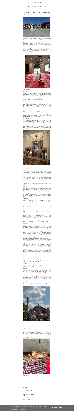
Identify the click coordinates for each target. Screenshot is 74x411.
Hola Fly (38, 265)
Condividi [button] (24, 382)
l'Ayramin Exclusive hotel (41, 170)
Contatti (45, 6)
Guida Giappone (37, 6)
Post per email (29, 382)
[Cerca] (50, 3)
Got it (60, 407)
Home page (28, 6)
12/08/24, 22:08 (28, 391)
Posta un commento (26, 399)
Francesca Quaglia (29, 394)
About (42, 6)
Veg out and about (34, 3)
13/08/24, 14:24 (28, 397)
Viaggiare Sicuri (45, 98)
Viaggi (32, 6)
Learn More (55, 407)
